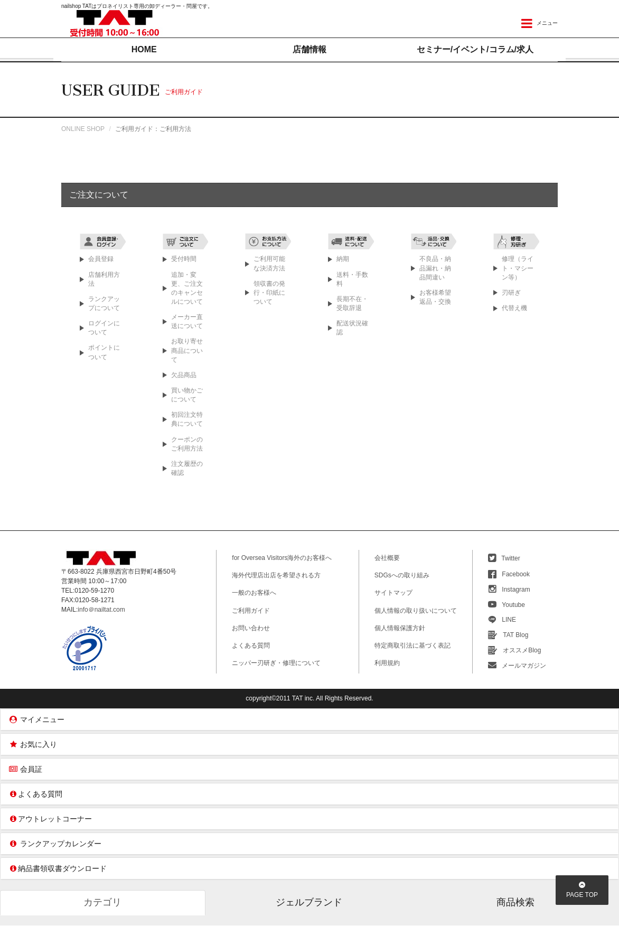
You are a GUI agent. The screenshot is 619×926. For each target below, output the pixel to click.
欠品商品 (183, 375)
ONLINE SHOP (83, 129)
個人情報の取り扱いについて (415, 611)
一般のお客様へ (254, 593)
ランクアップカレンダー (54, 844)
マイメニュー (36, 720)
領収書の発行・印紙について (269, 293)
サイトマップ (393, 593)
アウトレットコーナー (50, 819)
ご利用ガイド (251, 611)
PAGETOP (582, 890)
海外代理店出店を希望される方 (276, 575)
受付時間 (183, 259)
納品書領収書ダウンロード (57, 869)
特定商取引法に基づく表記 (412, 646)
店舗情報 (309, 49)
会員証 (25, 769)
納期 (342, 259)
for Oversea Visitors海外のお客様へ (282, 558)
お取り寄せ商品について (187, 350)
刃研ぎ (511, 293)
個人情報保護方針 (399, 628)
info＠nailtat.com (101, 610)
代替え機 (514, 308)
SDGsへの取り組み (401, 575)
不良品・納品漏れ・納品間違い (435, 268)
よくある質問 (251, 646)
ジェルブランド (309, 902)
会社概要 (387, 558)
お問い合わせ (251, 628)
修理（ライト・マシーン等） (517, 268)
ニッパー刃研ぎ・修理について (276, 663)
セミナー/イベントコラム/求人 (475, 49)
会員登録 (101, 259)
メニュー (539, 23)
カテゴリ (102, 902)
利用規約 (387, 663)
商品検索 (515, 902)
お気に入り (32, 745)
